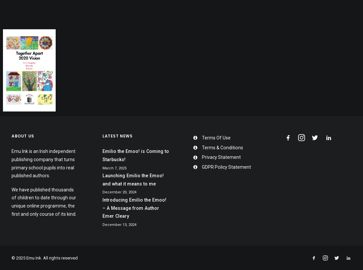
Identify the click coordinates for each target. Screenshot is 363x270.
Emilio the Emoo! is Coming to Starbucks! (135, 155)
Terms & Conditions (222, 147)
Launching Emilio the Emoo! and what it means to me (133, 179)
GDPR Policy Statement (226, 167)
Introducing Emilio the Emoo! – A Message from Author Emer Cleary (134, 208)
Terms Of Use (216, 137)
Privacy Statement (221, 157)
